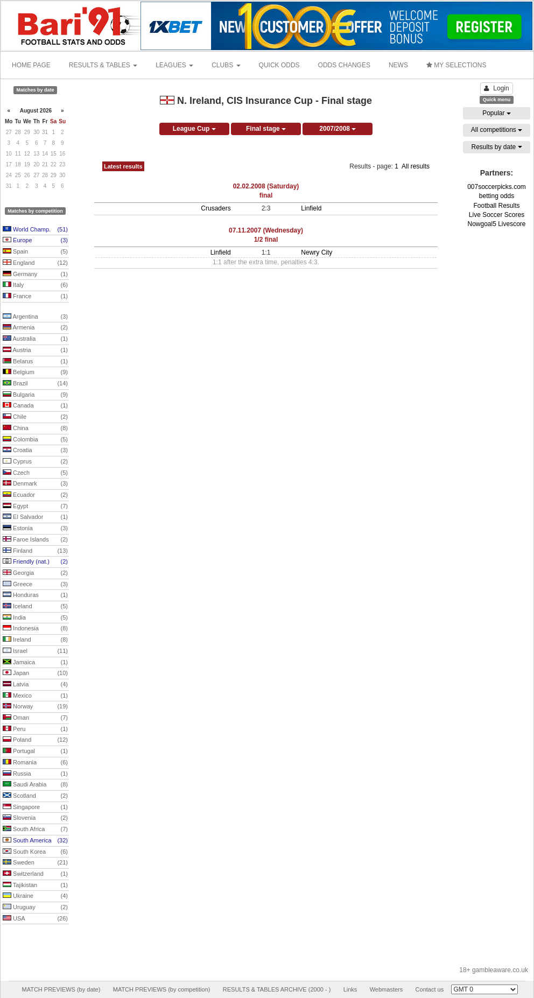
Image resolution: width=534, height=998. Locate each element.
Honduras (35, 595)
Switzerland (35, 874)
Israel (35, 651)
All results (416, 166)
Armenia (35, 328)
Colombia (35, 439)
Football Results (496, 205)
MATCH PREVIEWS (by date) (61, 989)
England (35, 263)
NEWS (398, 65)
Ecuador (35, 495)
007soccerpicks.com (496, 187)
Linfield (311, 208)
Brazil (35, 383)
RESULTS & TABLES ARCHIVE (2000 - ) (277, 989)
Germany (35, 274)
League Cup (194, 128)
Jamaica (35, 662)
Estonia (35, 528)
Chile (35, 417)
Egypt (35, 506)
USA (35, 919)
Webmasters (386, 989)
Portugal (35, 751)
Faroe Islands (35, 540)
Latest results (123, 166)
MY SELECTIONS (456, 65)
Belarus (35, 361)
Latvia (35, 684)
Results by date (496, 147)
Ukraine (35, 896)
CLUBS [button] (226, 65)
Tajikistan (35, 885)
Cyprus (35, 462)
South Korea (35, 852)
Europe (35, 240)
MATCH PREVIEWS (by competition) (161, 989)
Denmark (35, 484)
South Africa (35, 829)
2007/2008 (337, 128)
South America (35, 841)
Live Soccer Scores (496, 215)
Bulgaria (35, 395)
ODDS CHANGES (344, 65)
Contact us (430, 989)
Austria (35, 350)
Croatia (35, 450)
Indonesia (35, 628)
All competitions (496, 129)
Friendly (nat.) (35, 562)
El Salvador (35, 517)
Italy (35, 285)
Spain (35, 252)
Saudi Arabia (35, 785)
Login (496, 88)
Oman (35, 718)
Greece (35, 584)
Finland (35, 551)
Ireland (35, 640)
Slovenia (35, 818)
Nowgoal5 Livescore (496, 224)
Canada (35, 406)
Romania (35, 762)
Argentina (35, 317)
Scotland (35, 796)
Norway (35, 706)
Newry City (316, 252)
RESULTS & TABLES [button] (103, 65)
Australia (35, 339)
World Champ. (35, 230)
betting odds (496, 196)
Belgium (35, 372)
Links (350, 989)
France (35, 296)
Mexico (35, 696)
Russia (35, 774)
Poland (35, 740)
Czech (35, 473)
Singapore (35, 807)
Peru (35, 729)
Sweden (35, 863)
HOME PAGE (31, 65)
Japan (35, 673)
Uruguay (35, 907)
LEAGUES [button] (174, 65)
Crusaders (215, 208)
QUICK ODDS (279, 65)
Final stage (266, 128)
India (35, 618)
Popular (496, 113)
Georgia (35, 573)
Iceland (35, 606)
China (35, 428)
